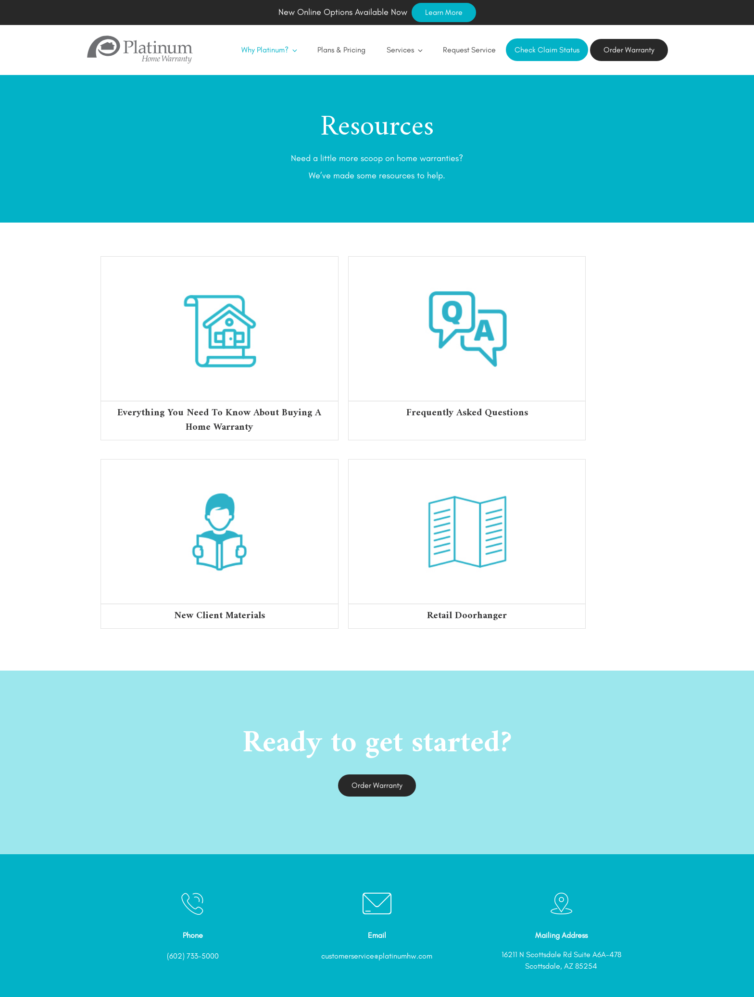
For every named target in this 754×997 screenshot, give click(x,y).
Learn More (444, 12)
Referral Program (435, 972)
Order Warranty (628, 50)
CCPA (552, 972)
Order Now (378, 972)
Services (398, 49)
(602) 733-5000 (193, 884)
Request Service (463, 49)
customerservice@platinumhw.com (376, 884)
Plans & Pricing (336, 49)
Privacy (518, 972)
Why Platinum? (263, 49)
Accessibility (595, 972)
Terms (484, 972)
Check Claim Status (547, 50)
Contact (641, 972)
